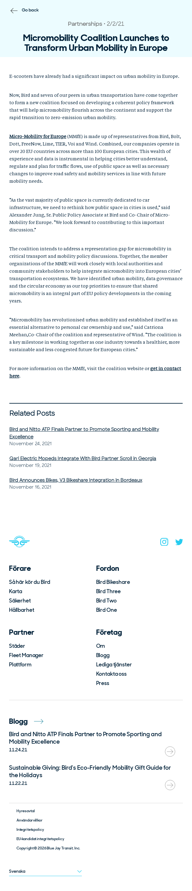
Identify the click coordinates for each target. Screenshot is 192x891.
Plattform (20, 664)
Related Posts (32, 413)
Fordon (107, 568)
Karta (15, 591)
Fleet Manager (26, 655)
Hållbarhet (21, 610)
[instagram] (164, 543)
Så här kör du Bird (29, 582)
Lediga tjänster (114, 664)
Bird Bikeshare (113, 582)
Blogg (103, 655)
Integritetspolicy (30, 829)
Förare (20, 568)
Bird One (106, 610)
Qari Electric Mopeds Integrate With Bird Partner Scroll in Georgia (82, 458)
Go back (30, 10)
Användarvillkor (29, 820)
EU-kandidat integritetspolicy (40, 838)
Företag (109, 632)
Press (102, 683)
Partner (21, 632)
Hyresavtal (25, 810)
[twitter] (179, 543)
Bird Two (106, 600)
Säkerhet (20, 600)
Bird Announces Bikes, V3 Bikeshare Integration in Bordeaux (75, 480)
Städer (17, 646)
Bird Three (108, 591)
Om (100, 646)
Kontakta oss (111, 673)
